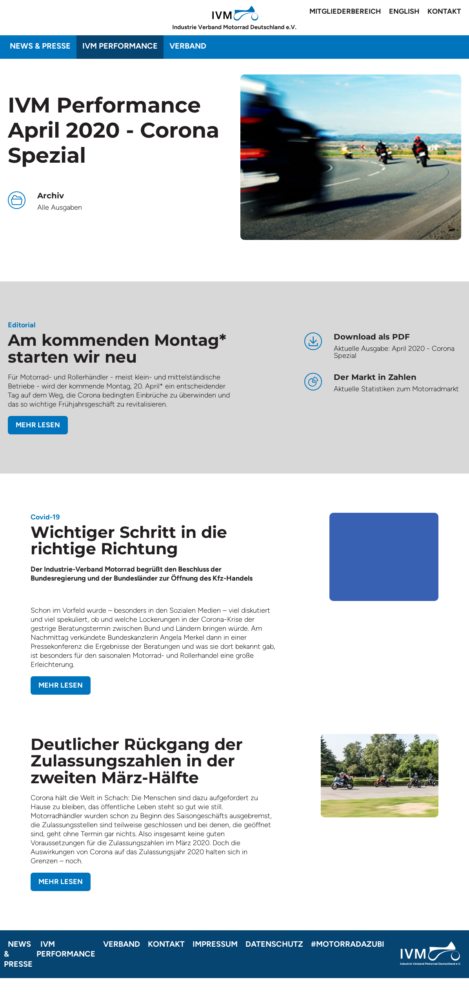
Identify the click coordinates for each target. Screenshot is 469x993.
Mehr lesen (38, 425)
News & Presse (40, 46)
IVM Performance (120, 46)
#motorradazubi (347, 944)
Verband (187, 46)
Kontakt (444, 11)
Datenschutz (274, 944)
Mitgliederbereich (345, 11)
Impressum (215, 944)
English (404, 11)
